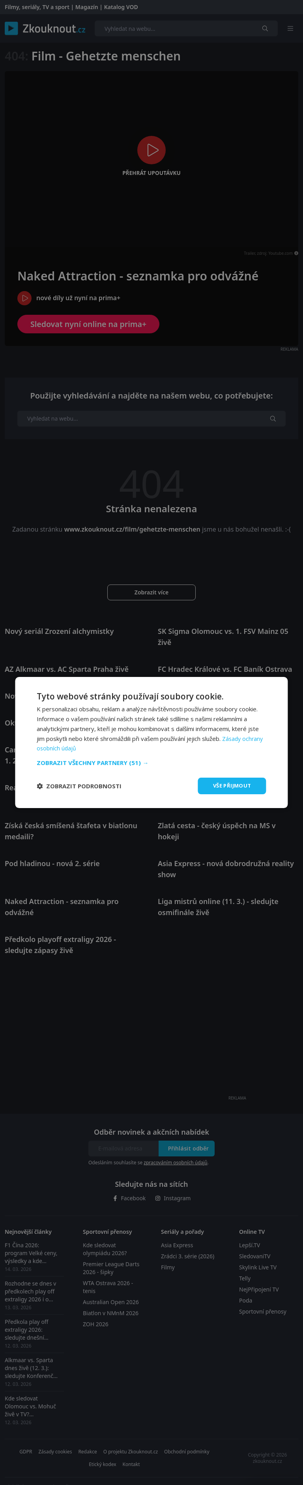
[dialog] (151, 743)
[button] (151, 762)
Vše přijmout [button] (230, 785)
